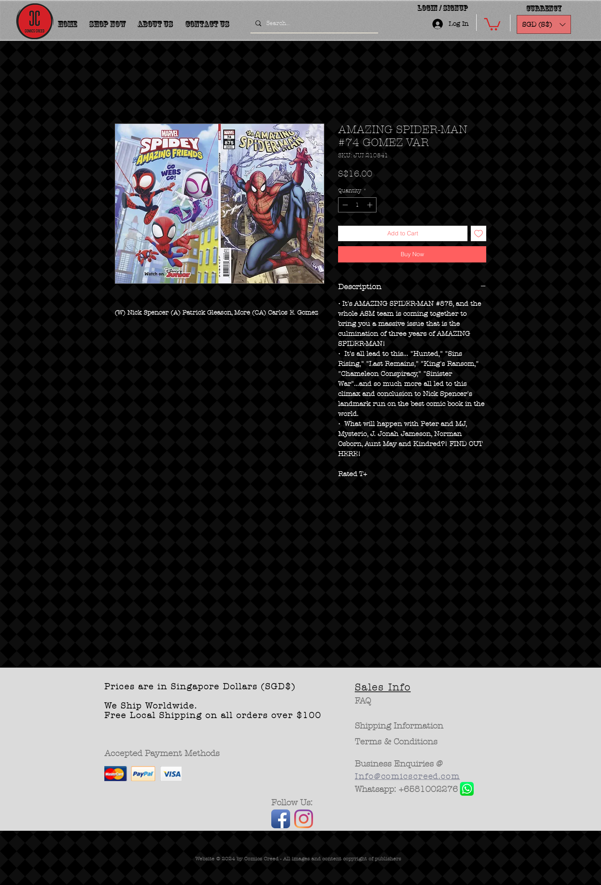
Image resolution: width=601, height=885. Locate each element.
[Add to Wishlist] (478, 233)
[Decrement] (344, 205)
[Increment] (371, 205)
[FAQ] (363, 701)
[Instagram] (303, 818)
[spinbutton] (357, 205)
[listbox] (544, 24)
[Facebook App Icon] (280, 818)
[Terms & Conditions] (396, 742)
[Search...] (313, 23)
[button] (492, 23)
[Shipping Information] (399, 726)
